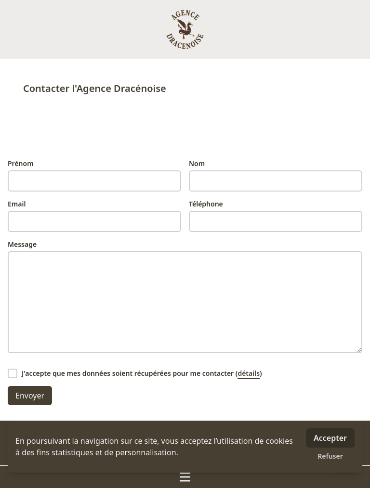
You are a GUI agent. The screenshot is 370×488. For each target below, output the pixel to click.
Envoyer (29, 395)
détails (249, 373)
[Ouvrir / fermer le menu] (185, 477)
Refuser (330, 456)
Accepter (330, 438)
